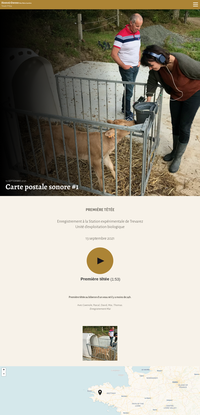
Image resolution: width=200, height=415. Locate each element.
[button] (100, 392)
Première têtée (100, 279)
